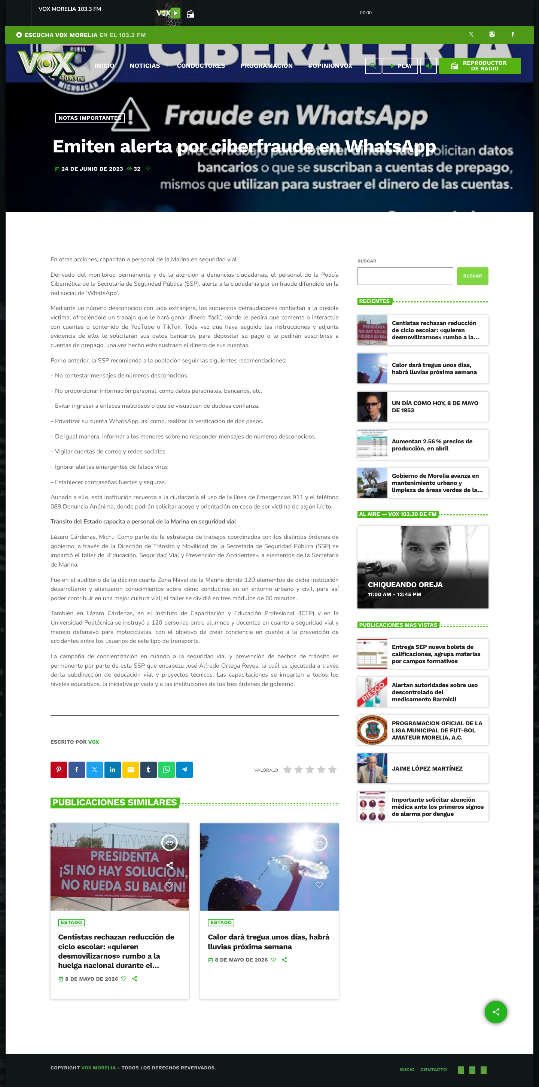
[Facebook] (513, 35)
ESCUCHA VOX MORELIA (81, 35)
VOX (93, 742)
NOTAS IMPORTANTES (90, 118)
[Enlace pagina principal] (51, 66)
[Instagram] (492, 35)
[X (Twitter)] (471, 35)
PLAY (400, 66)
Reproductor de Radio (478, 66)
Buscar (366, 261)
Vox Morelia (98, 1068)
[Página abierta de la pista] (190, 13)
